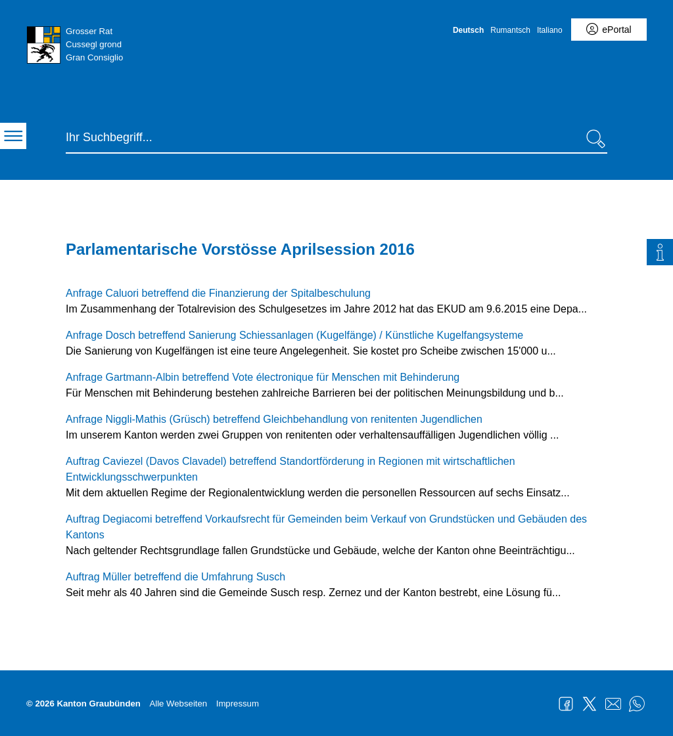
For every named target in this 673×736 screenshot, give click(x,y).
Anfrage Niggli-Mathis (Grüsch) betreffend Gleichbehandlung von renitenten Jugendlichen (274, 419)
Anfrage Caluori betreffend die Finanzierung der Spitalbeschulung (218, 293)
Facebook (566, 704)
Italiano (550, 30)
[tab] (660, 252)
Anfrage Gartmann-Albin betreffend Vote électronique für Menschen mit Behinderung (262, 377)
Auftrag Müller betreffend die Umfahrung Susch (175, 576)
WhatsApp (637, 704)
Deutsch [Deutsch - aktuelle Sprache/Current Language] (468, 30)
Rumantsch (510, 30)
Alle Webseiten (178, 703)
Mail (613, 704)
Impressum (237, 703)
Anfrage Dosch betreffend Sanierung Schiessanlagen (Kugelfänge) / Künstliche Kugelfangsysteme (294, 335)
